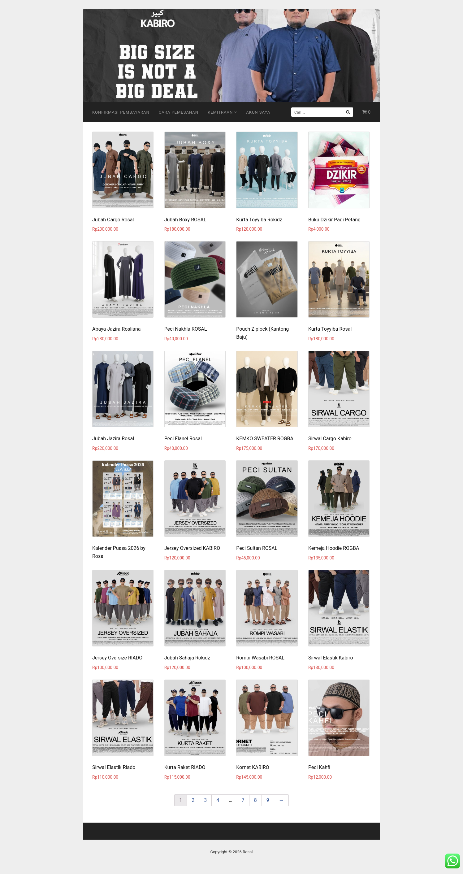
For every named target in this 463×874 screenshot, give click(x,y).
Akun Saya (258, 112)
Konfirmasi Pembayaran (120, 112)
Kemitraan (222, 112)
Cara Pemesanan (178, 112)
